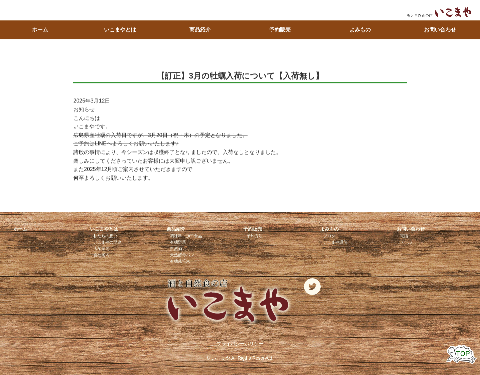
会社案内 (101, 255)
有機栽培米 (180, 261)
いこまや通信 (335, 242)
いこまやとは (120, 30)
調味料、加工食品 (186, 236)
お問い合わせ (440, 30)
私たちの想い (105, 236)
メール (406, 242)
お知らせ (84, 109)
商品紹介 (200, 30)
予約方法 (255, 236)
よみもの (360, 30)
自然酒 (176, 248)
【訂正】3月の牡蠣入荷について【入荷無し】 (240, 75)
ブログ (329, 236)
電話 (404, 236)
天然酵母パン (182, 255)
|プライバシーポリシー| (239, 343)
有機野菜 (178, 242)
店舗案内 (101, 248)
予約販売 (280, 30)
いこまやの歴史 (107, 242)
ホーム (40, 30)
